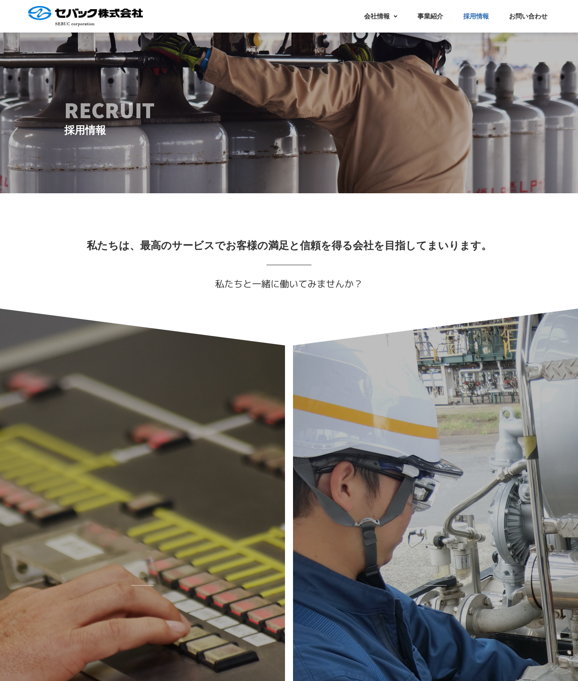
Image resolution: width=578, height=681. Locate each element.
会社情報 (380, 16)
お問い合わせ (528, 16)
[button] (380, 16)
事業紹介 (430, 16)
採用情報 (476, 16)
